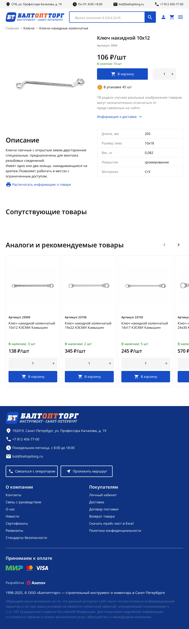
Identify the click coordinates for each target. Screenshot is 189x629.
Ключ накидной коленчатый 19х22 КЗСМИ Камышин (88, 325)
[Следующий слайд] (178, 245)
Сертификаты (17, 523)
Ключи (29, 28)
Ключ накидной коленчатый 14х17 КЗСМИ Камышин (144, 325)
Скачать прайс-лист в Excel (111, 523)
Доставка (96, 502)
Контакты (13, 495)
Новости (12, 516)
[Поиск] (150, 17)
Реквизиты (14, 530)
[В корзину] (33, 376)
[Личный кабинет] (163, 17)
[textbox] (109, 17)
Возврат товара (102, 516)
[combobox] (112, 17)
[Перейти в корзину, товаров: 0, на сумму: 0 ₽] (172, 17)
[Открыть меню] (180, 17)
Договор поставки (104, 509)
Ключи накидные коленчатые (63, 28)
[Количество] (164, 74)
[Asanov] (36, 582)
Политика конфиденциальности (115, 530)
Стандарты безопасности (26, 537)
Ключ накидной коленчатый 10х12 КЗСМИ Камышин (32, 325)
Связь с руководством (23, 502)
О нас (10, 509)
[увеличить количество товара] (172, 74)
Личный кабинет (103, 495)
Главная (12, 28)
